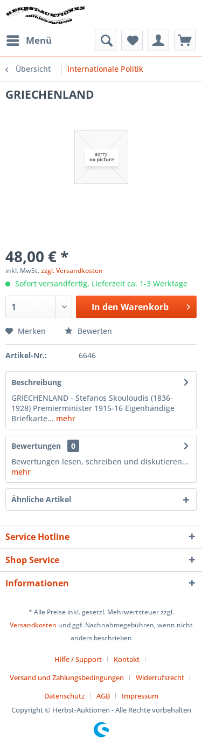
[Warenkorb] (185, 40)
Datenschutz (64, 696)
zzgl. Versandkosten (72, 270)
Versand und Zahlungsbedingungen (67, 677)
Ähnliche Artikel (41, 499)
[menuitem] (28, 40)
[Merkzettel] (132, 40)
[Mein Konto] (158, 40)
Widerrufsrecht (160, 677)
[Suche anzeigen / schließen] (105, 40)
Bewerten (88, 331)
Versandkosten (33, 624)
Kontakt (127, 659)
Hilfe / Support (78, 659)
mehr (64, 418)
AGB (103, 696)
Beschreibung (36, 382)
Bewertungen (36, 446)
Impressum (140, 696)
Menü (29, 39)
